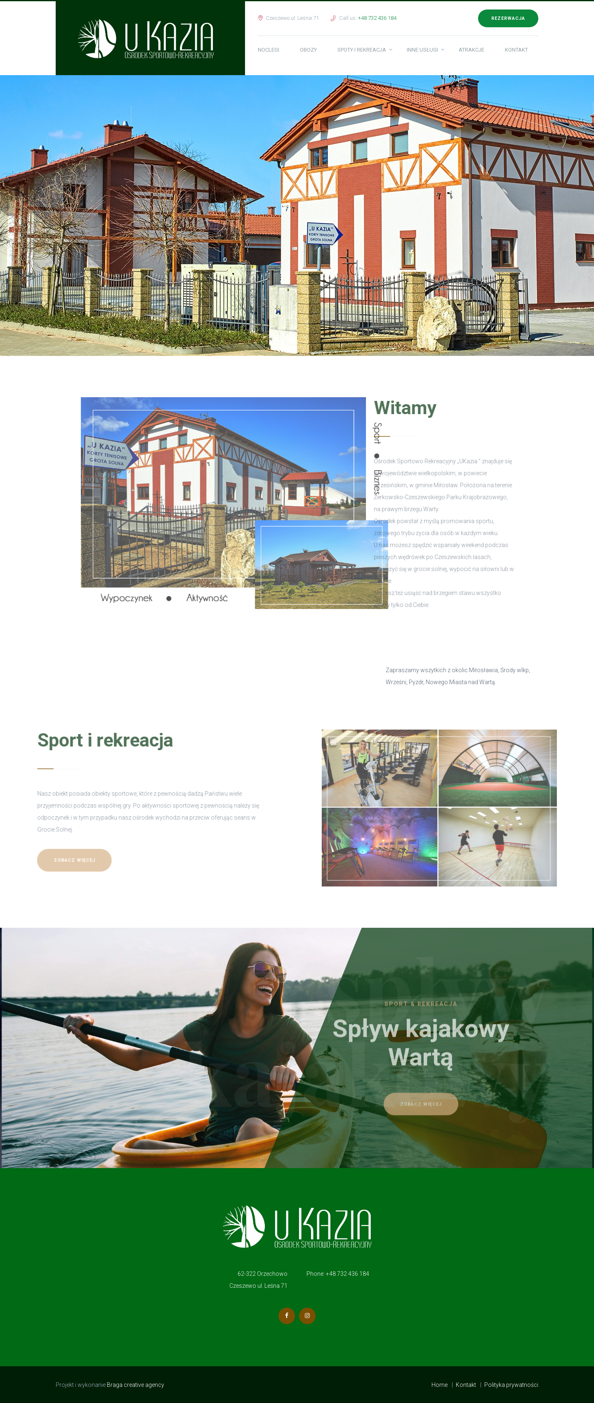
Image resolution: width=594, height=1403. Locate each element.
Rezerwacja (508, 18)
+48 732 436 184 (377, 18)
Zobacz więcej (38, 860)
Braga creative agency (136, 1385)
